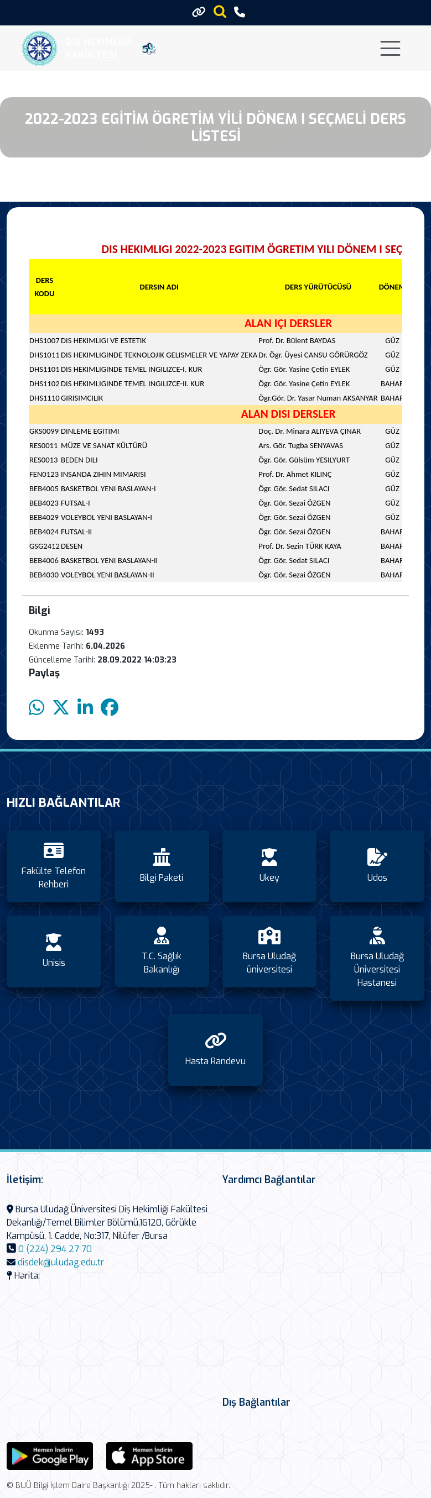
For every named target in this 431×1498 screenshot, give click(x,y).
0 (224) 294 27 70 (55, 1249)
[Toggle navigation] (390, 48)
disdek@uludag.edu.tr (61, 1262)
